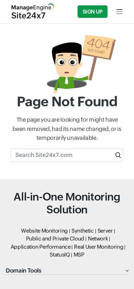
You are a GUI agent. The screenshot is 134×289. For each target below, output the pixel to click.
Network (98, 238)
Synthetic (82, 231)
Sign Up (93, 12)
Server (105, 231)
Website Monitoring (44, 231)
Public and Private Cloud (55, 238)
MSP (79, 255)
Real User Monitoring (98, 247)
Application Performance (41, 247)
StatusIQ (60, 255)
